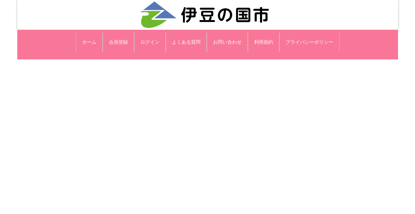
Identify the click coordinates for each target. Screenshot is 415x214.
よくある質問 (186, 42)
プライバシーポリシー (309, 42)
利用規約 (263, 42)
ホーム (89, 42)
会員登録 (118, 42)
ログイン (149, 42)
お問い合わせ (227, 42)
